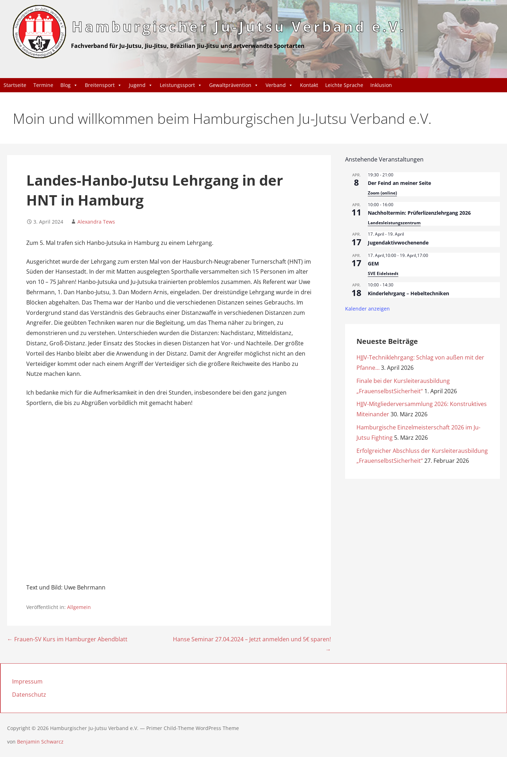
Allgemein (79, 607)
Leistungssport (181, 85)
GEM (373, 263)
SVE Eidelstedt (383, 273)
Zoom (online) (382, 193)
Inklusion (381, 85)
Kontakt (309, 85)
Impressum (27, 681)
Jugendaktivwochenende (398, 242)
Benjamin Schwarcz (40, 741)
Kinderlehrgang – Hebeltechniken (408, 293)
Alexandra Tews (96, 221)
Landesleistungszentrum (394, 223)
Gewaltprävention (233, 85)
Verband (279, 85)
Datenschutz (29, 694)
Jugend (141, 85)
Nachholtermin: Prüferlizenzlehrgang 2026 (419, 212)
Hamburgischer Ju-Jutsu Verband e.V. (239, 26)
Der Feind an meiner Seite (399, 183)
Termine (43, 85)
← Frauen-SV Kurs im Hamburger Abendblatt (67, 639)
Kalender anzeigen (367, 308)
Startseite (15, 85)
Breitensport (103, 85)
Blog (69, 85)
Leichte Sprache (344, 85)
